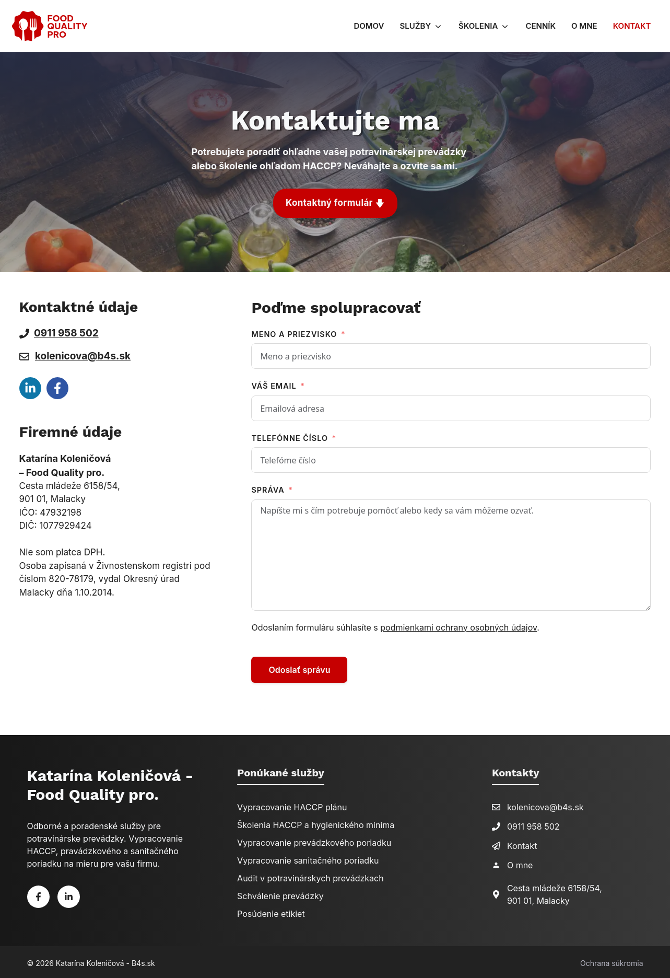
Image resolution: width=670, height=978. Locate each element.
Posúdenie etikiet (271, 911)
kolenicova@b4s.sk (83, 354)
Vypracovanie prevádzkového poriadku (314, 840)
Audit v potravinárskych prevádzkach (310, 876)
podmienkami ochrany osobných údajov (458, 625)
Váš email (273, 383)
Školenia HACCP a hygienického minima (315, 823)
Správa (267, 487)
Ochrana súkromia (611, 961)
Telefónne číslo (289, 436)
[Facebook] (38, 894)
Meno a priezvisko (294, 332)
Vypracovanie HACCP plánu (292, 805)
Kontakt (632, 26)
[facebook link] (30, 386)
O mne (584, 26)
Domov (369, 26)
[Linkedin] (68, 894)
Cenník (540, 26)
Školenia (488, 26)
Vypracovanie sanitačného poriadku (308, 858)
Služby (425, 26)
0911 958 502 (533, 824)
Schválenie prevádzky (280, 894)
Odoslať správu (299, 667)
